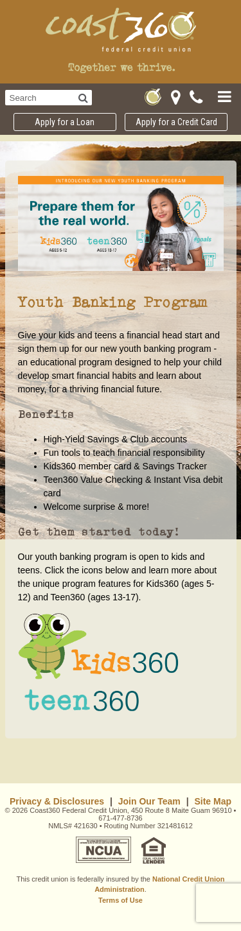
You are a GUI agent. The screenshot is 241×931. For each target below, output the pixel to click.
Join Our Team (149, 801)
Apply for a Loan (64, 122)
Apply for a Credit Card (176, 122)
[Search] (83, 98)
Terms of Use (120, 900)
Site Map (212, 801)
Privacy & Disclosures (57, 801)
